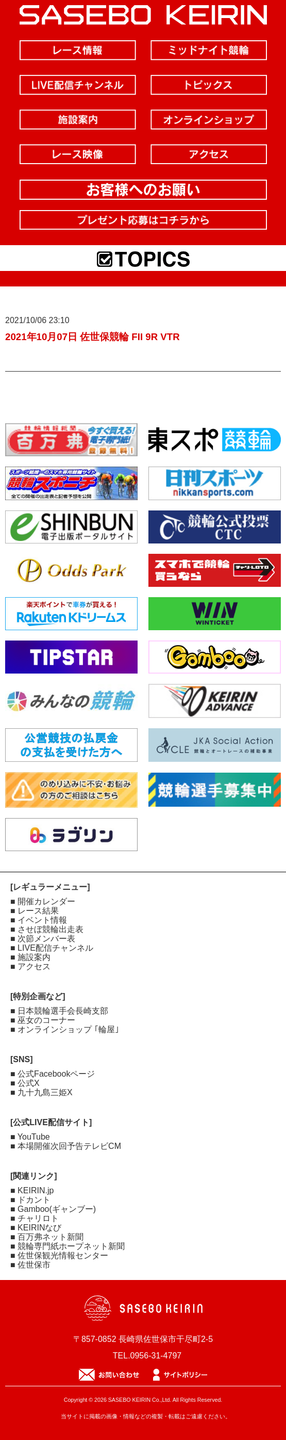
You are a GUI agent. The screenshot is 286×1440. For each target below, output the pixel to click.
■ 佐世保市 (30, 1264)
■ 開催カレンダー (42, 901)
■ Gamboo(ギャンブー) (53, 1209)
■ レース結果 (34, 910)
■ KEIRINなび (35, 1227)
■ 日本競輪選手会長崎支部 (59, 1010)
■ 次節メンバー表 (42, 938)
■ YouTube (30, 1136)
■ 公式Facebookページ (52, 1073)
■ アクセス (30, 966)
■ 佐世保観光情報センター (59, 1255)
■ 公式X (25, 1083)
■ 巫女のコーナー (42, 1020)
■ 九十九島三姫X (41, 1092)
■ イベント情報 (38, 920)
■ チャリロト (34, 1218)
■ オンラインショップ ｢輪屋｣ (64, 1029)
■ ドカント (30, 1199)
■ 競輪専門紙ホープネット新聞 (67, 1246)
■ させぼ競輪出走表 (46, 929)
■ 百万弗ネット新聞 (46, 1237)
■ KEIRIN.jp (32, 1190)
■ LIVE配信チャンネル (51, 947)
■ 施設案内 (30, 957)
